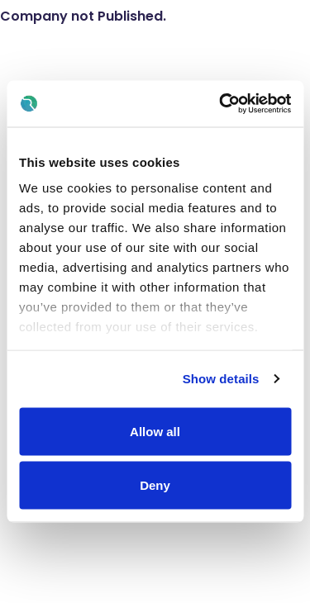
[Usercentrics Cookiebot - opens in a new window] (220, 104)
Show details (221, 379)
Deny (155, 485)
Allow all (155, 431)
